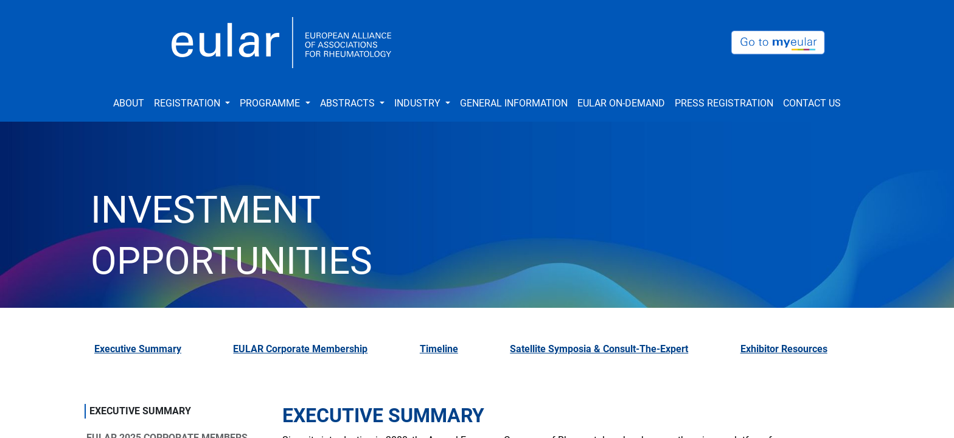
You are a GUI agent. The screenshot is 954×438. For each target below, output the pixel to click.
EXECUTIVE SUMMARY (140, 411)
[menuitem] (128, 103)
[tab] (154, 354)
